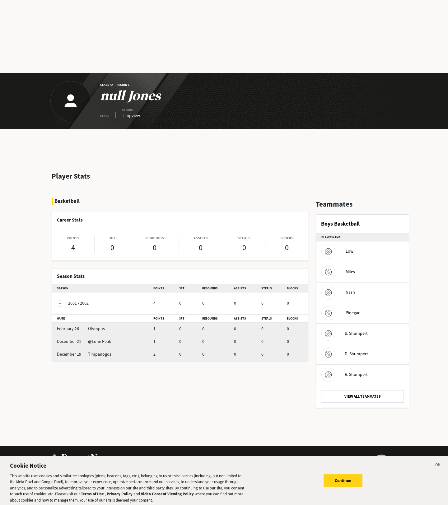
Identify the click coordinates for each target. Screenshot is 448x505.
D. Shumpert (344, 354)
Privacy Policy (120, 496)
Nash (338, 292)
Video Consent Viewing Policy (167, 496)
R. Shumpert (344, 374)
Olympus (81, 329)
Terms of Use (92, 496)
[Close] (438, 468)
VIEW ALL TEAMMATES (362, 396)
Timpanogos (84, 354)
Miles (338, 272)
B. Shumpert (344, 333)
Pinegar (340, 313)
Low (337, 251)
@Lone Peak (84, 341)
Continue (343, 483)
